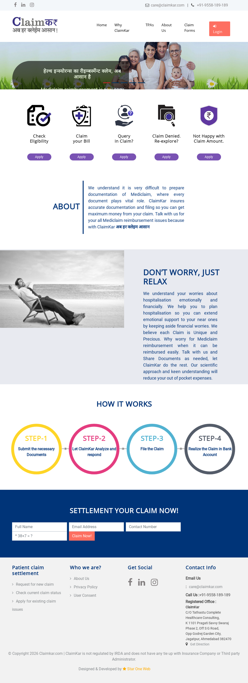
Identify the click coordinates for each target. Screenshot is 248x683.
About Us (166, 27)
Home (102, 24)
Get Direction (199, 644)
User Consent (85, 595)
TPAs (150, 24)
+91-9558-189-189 (212, 5)
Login (217, 29)
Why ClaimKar (121, 27)
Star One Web (138, 669)
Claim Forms (189, 27)
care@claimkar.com (167, 5)
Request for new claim (35, 584)
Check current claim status (38, 592)
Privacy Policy (86, 587)
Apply (41, 157)
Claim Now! (82, 536)
